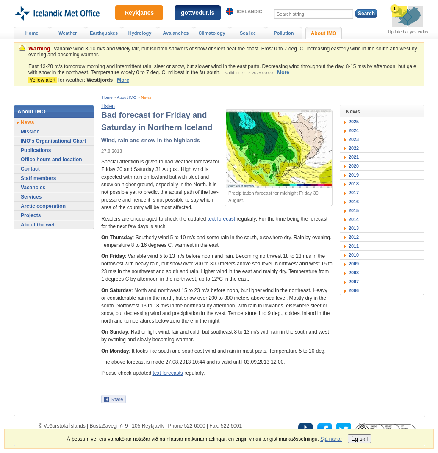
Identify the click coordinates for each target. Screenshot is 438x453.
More (283, 72)
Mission (30, 132)
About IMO (126, 97)
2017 (354, 192)
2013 (354, 228)
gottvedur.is (197, 12)
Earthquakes (104, 33)
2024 (354, 130)
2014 (354, 219)
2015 (354, 210)
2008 (354, 272)
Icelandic (249, 11)
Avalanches (176, 33)
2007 (354, 281)
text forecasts (167, 373)
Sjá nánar (331, 439)
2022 (354, 148)
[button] (108, 106)
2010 (354, 254)
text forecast (221, 219)
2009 (354, 263)
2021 (354, 157)
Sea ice (248, 33)
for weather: (72, 80)
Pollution (284, 33)
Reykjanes (139, 12)
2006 (354, 290)
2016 (354, 201)
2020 (354, 165)
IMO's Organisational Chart (53, 141)
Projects (31, 215)
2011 (354, 246)
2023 (354, 139)
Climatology (211, 33)
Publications (36, 150)
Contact (30, 169)
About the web (38, 225)
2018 (354, 183)
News (146, 97)
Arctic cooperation (43, 206)
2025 (354, 121)
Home (107, 97)
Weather (67, 33)
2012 (354, 237)
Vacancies (33, 188)
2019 (354, 174)
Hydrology (140, 33)
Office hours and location (51, 160)
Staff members (38, 178)
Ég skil (359, 439)
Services (31, 197)
